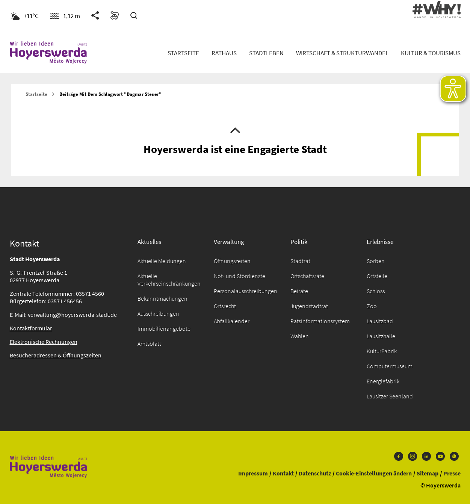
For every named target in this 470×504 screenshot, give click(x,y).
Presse (452, 473)
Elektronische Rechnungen (43, 341)
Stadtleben (266, 53)
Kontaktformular (31, 328)
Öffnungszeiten (232, 261)
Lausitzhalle (381, 336)
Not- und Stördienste (239, 276)
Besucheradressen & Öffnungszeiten (55, 355)
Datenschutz (315, 473)
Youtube (440, 456)
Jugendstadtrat (309, 306)
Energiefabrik (383, 381)
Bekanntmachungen (162, 298)
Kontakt (283, 473)
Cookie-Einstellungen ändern (374, 473)
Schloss (376, 291)
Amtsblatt (149, 343)
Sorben (376, 261)
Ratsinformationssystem (320, 321)
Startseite (183, 53)
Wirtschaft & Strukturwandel (342, 53)
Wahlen (299, 336)
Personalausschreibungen (245, 291)
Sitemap (427, 473)
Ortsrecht (225, 306)
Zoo (372, 306)
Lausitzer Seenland (390, 396)
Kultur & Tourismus (431, 53)
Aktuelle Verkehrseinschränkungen (169, 279)
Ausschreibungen (158, 313)
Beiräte (299, 291)
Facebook (398, 456)
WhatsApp (454, 456)
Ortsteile (377, 276)
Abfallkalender (231, 321)
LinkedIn (426, 456)
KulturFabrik (382, 351)
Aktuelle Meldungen (162, 261)
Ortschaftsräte (307, 276)
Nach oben (235, 130)
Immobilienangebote (164, 328)
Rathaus (224, 53)
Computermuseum (390, 366)
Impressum (253, 473)
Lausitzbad (380, 321)
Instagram (412, 456)
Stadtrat (300, 261)
